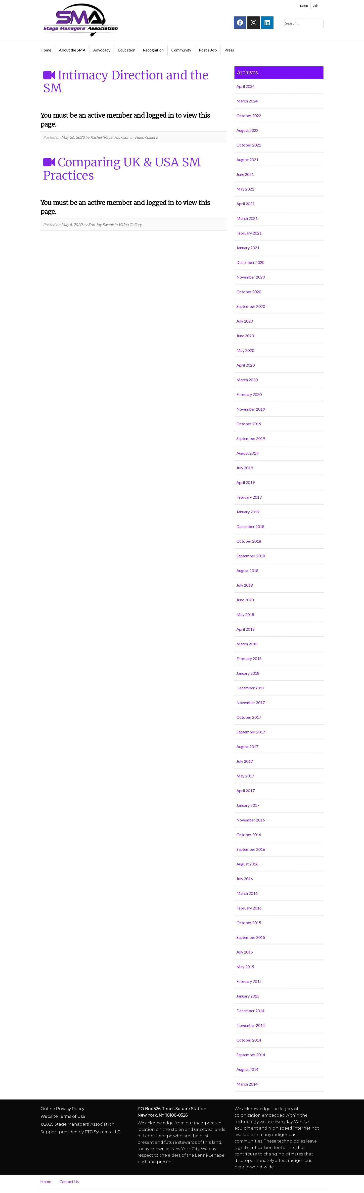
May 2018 (245, 614)
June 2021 (245, 174)
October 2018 (248, 541)
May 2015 (245, 966)
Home (46, 50)
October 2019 (248, 423)
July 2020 (244, 321)
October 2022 (248, 115)
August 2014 (247, 1069)
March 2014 (247, 1084)
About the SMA (72, 50)
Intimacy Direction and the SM (125, 82)
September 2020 (250, 306)
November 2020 (250, 277)
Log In (304, 5)
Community (181, 50)
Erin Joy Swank (101, 224)
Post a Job (208, 50)
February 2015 (249, 981)
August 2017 (247, 746)
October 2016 (248, 834)
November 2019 (250, 409)
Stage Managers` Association (80, 20)
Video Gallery (145, 137)
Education (126, 50)
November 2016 (250, 819)
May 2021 (245, 189)
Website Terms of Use (63, 1116)
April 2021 (245, 203)
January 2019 (247, 511)
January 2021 (247, 247)
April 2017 (245, 790)
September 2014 (250, 1054)
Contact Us (69, 1181)
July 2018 (244, 585)
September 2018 (250, 555)
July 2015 (244, 952)
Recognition (153, 50)
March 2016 (247, 893)
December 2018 (250, 526)
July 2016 (244, 878)
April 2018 (245, 629)
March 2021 (247, 218)
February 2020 (249, 394)
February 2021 (249, 233)
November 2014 (250, 1025)
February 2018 (249, 658)
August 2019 (247, 453)
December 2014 (250, 1010)
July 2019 (244, 467)
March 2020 (247, 379)
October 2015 (248, 922)
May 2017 (245, 775)
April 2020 (245, 365)
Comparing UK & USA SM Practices (122, 169)
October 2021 (248, 145)
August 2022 (247, 130)
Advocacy (101, 50)
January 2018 (247, 673)
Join (315, 5)
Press (229, 50)
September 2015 (250, 937)
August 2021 (247, 159)
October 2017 (248, 717)
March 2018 (247, 643)
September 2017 (250, 731)
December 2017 (250, 687)
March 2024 (247, 100)
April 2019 (245, 482)
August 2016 (247, 863)
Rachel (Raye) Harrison (109, 137)
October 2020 (248, 291)
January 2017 (247, 805)
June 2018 (245, 599)
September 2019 (250, 438)
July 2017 (244, 761)
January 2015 (247, 996)
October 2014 (248, 1040)
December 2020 (250, 262)
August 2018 (247, 570)
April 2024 (245, 86)
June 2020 (245, 335)
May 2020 (245, 350)
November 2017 (250, 702)
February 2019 (249, 497)
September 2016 (250, 849)
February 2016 (249, 908)
